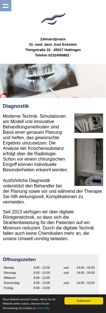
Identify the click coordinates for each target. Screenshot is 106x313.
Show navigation (5, 5)
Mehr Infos (43, 308)
